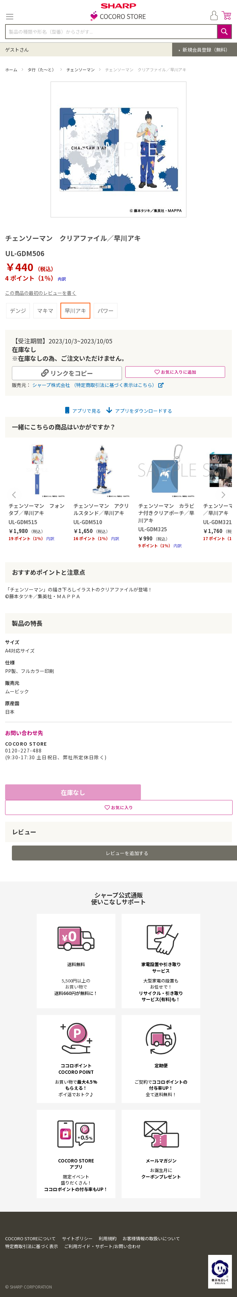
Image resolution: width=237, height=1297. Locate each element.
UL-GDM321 (217, 522)
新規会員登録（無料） (206, 49)
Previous (14, 494)
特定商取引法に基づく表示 (31, 1250)
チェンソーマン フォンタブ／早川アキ (36, 509)
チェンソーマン (81, 69)
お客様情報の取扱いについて (151, 1242)
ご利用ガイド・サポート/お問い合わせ (102, 1250)
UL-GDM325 (152, 529)
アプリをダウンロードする (139, 410)
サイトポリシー (77, 1242)
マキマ (45, 310)
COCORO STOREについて (30, 1242)
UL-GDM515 (22, 522)
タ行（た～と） (42, 69)
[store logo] (118, 16)
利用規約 (107, 1242)
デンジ (18, 310)
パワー (105, 310)
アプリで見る (83, 410)
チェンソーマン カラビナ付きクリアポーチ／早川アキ (166, 513)
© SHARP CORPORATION (28, 1291)
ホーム (11, 69)
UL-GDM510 (87, 522)
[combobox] (118, 31)
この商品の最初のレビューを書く (40, 292)
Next (222, 494)
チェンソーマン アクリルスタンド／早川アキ (101, 509)
